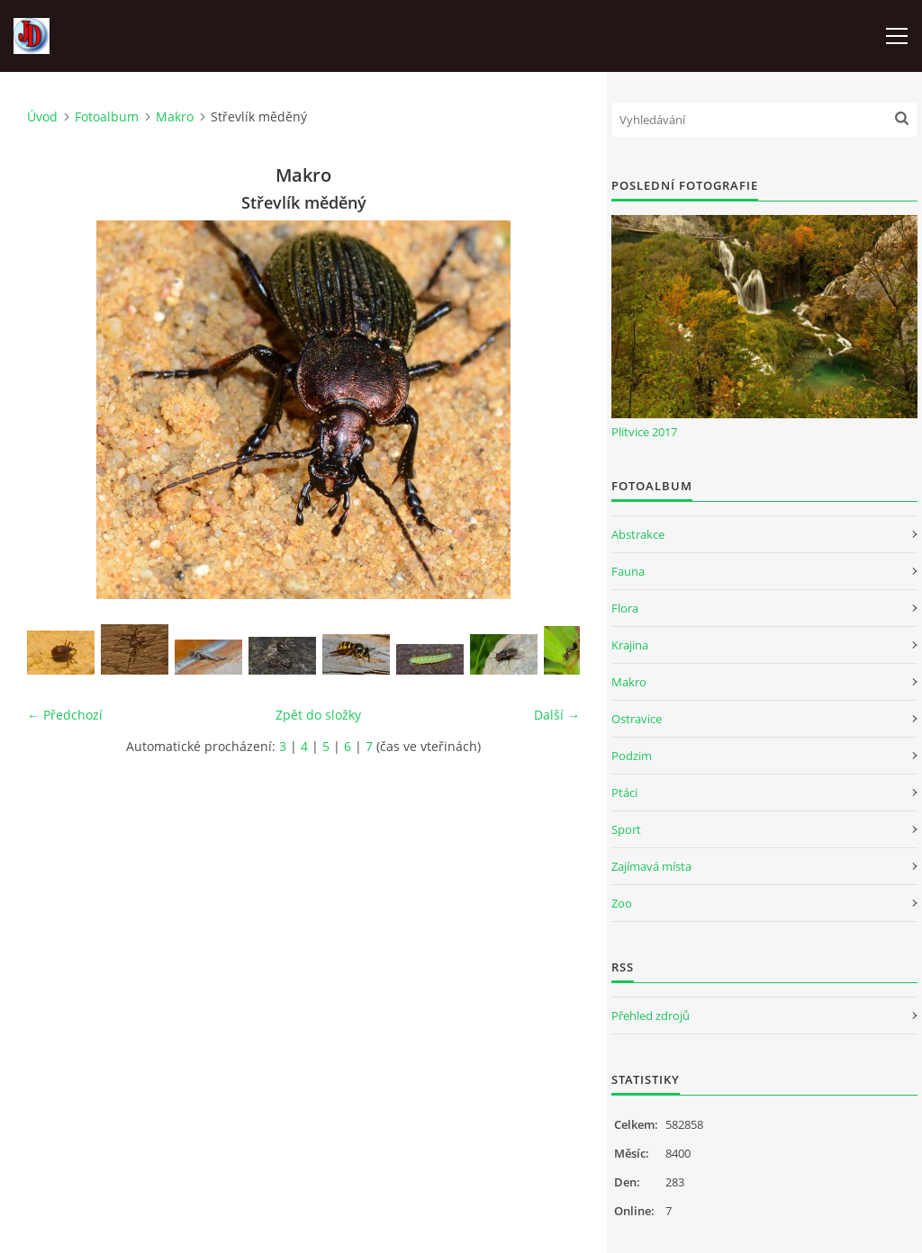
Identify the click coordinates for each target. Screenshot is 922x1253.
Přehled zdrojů (650, 1015)
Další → (557, 714)
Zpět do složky (318, 714)
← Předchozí (65, 714)
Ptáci (624, 792)
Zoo (621, 903)
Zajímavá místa (651, 866)
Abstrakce (637, 534)
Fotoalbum (107, 116)
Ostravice (636, 719)
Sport (626, 829)
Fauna (628, 571)
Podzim (631, 755)
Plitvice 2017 (644, 432)
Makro (175, 116)
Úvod (42, 116)
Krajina (629, 645)
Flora (624, 608)
